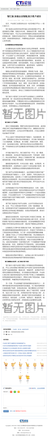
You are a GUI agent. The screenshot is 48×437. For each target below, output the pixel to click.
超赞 (28, 382)
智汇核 (19, 329)
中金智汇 (15, 329)
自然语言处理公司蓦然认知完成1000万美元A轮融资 (17, 355)
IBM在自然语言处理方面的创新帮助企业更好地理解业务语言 (20, 350)
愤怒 (20, 369)
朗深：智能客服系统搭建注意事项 (16, 332)
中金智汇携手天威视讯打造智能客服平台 (14, 343)
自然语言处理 (25, 329)
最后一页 (10, 334)
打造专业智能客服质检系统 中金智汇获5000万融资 (17, 345)
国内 (18, 9)
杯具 (28, 369)
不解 (13, 369)
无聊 (35, 369)
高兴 (42, 369)
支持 (20, 382)
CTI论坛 (27, 20)
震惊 (6, 369)
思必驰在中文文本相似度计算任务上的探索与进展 (17, 348)
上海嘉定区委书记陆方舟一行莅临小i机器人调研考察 (17, 353)
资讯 (15, 9)
